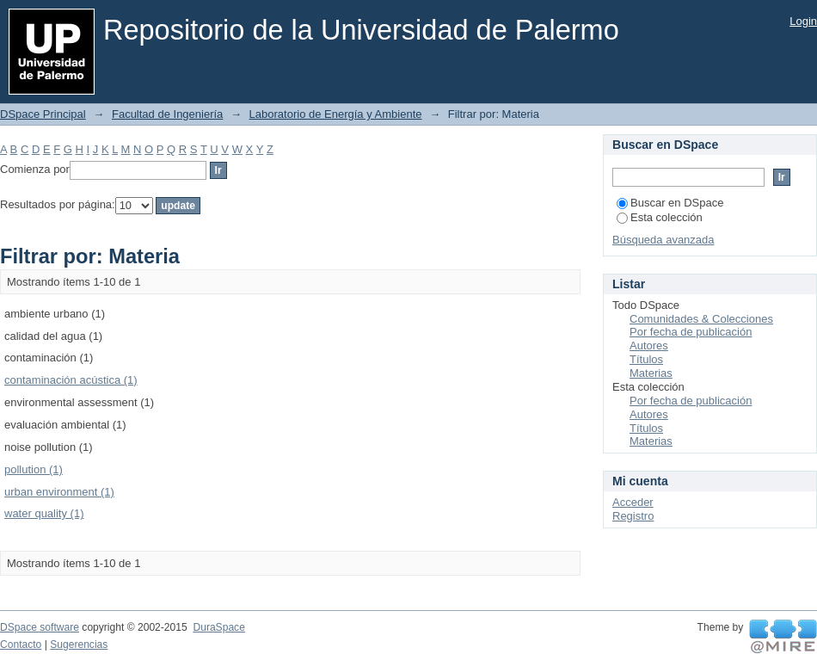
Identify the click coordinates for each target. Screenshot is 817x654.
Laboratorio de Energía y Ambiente (335, 114)
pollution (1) (33, 469)
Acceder (633, 502)
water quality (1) (43, 513)
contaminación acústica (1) (71, 379)
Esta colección (660, 217)
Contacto (20, 645)
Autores (649, 345)
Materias (651, 373)
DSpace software (39, 627)
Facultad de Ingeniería (167, 114)
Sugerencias (79, 645)
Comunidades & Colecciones (701, 318)
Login (803, 21)
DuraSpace (218, 627)
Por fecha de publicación (691, 331)
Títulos (646, 359)
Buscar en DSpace (670, 202)
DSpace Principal (43, 114)
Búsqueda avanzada (663, 239)
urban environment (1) (59, 491)
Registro (633, 515)
